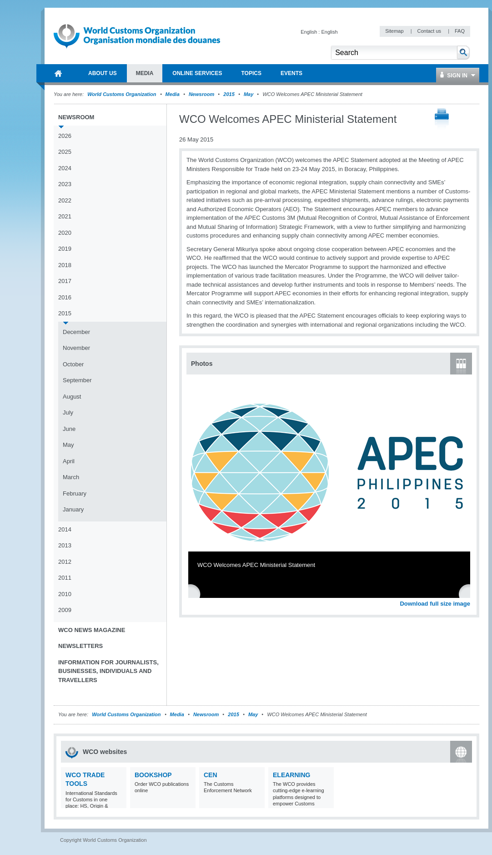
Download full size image (435, 603)
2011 (64, 577)
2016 (64, 297)
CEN (210, 775)
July (68, 412)
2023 (64, 184)
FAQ (460, 31)
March (71, 477)
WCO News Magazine (91, 630)
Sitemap (395, 31)
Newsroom (201, 94)
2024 (64, 168)
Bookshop (153, 775)
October (73, 364)
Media (173, 94)
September (77, 380)
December (76, 332)
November (76, 347)
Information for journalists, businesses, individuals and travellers (108, 671)
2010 (64, 594)
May (248, 94)
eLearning (291, 775)
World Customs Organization (122, 94)
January (73, 509)
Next (468, 593)
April (69, 461)
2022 (64, 200)
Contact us (429, 31)
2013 (64, 545)
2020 (64, 232)
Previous (196, 593)
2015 (228, 94)
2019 (64, 248)
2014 (64, 529)
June (69, 428)
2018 (64, 265)
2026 (64, 135)
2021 (64, 216)
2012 (64, 561)
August (72, 396)
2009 (64, 610)
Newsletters (80, 646)
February (74, 493)
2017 (64, 281)
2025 (64, 151)
